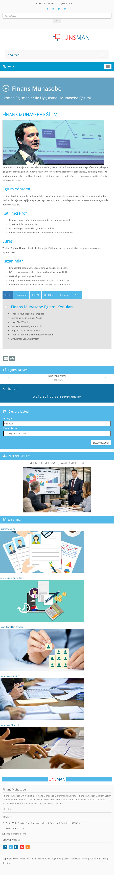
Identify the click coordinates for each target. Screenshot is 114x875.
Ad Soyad (8, 418)
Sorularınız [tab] (21, 294)
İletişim (6, 862)
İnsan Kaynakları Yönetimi (42, 648)
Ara (56, 20)
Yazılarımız (14, 519)
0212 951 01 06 (46, 3)
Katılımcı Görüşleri (20, 456)
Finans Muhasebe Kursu (16, 799)
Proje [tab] (77, 294)
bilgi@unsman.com (68, 3)
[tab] (8, 295)
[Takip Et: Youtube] (22, 847)
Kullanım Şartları (98, 858)
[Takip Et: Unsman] (59, 9)
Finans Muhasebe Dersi (42, 799)
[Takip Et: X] (54, 9)
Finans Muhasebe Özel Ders (49, 803)
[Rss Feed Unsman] (65, 9)
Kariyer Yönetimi (42, 550)
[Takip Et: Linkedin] (16, 847)
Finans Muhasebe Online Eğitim (19, 795)
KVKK (84, 858)
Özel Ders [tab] (49, 294)
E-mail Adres (10, 428)
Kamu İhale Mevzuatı (42, 746)
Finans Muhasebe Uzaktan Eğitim (94, 795)
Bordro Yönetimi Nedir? (42, 599)
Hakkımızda (44, 858)
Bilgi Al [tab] (35, 294)
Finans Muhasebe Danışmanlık (71, 799)
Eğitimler (8, 66)
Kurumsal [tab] (64, 294)
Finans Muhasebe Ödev (22, 803)
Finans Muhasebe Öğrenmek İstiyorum (56, 795)
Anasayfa (31, 858)
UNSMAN (20, 858)
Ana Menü (14, 55)
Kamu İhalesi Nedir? (42, 697)
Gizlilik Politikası (72, 858)
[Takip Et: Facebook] (48, 9)
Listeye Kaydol (101, 442)
